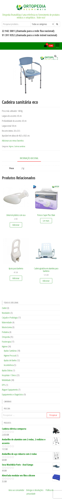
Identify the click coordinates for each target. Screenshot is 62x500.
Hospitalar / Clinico (9, 375)
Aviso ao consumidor (16, 490)
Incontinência (9, 365)
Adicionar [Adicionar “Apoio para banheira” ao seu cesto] (15, 278)
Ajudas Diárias (7, 370)
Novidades (6, 312)
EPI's (4, 384)
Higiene (11, 146)
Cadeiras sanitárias (19, 146)
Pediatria (5, 332)
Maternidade (7, 322)
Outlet (4, 308)
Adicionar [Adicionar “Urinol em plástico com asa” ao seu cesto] (15, 224)
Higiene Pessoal (10, 355)
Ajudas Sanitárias (10, 350)
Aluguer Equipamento (10, 389)
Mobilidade (6, 380)
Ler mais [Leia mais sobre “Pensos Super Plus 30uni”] (46, 220)
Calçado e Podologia (9, 317)
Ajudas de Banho (10, 360)
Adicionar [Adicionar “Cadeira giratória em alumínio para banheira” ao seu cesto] (46, 280)
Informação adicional (29, 158)
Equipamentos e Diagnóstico (12, 394)
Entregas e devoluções (34, 490)
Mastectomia (7, 327)
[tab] (31, 158)
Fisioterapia (6, 341)
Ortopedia (6, 336)
